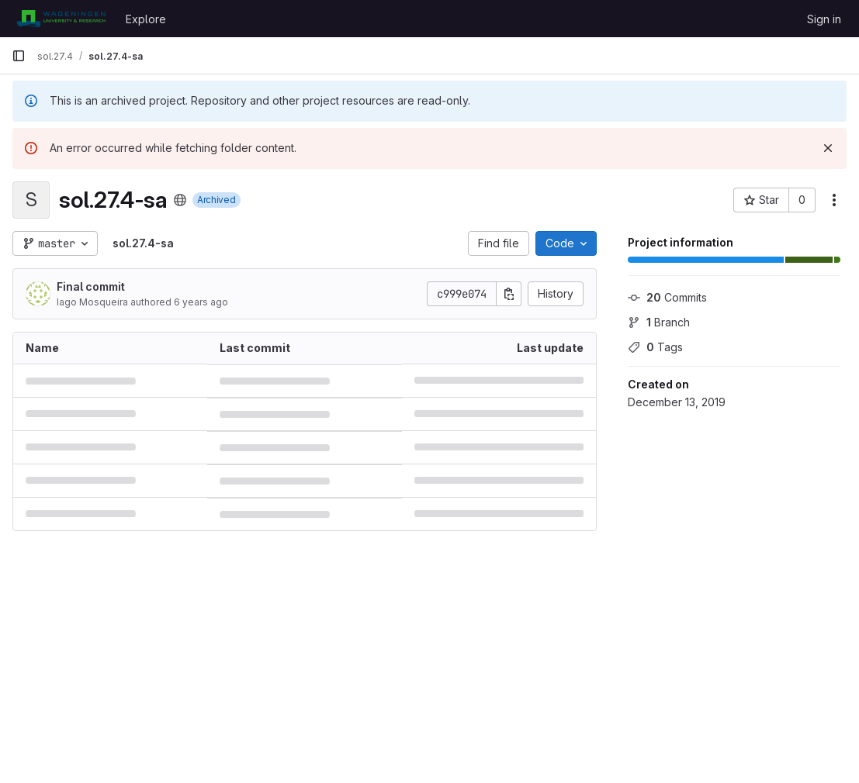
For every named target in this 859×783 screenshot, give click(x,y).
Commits (667, 297)
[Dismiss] (828, 148)
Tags (655, 347)
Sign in (824, 19)
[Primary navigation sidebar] (18, 55)
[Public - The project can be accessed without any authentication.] (180, 200)
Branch (659, 322)
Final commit (91, 286)
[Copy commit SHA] (509, 293)
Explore (146, 19)
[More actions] (834, 200)
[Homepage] (61, 18)
